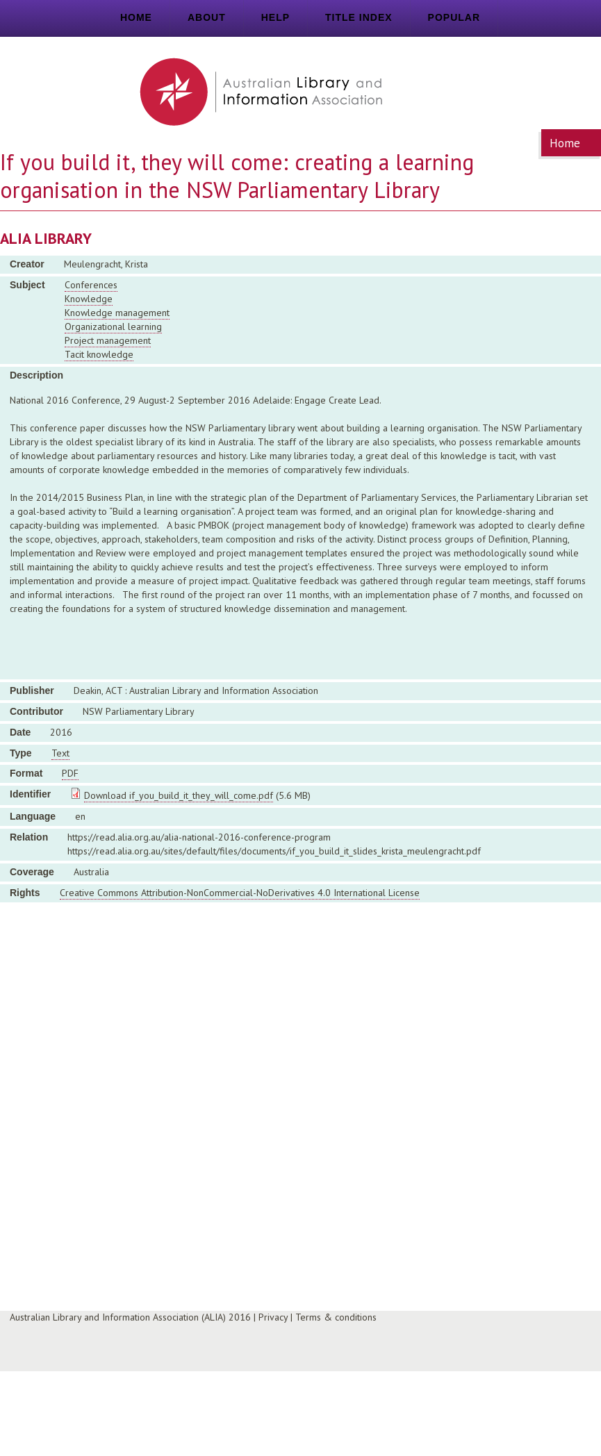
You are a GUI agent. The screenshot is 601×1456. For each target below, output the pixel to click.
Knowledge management (117, 312)
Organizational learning (113, 326)
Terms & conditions (336, 1317)
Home (136, 17)
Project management (108, 340)
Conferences (91, 285)
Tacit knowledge (99, 354)
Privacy (273, 1317)
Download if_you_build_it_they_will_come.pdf (178, 795)
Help (275, 17)
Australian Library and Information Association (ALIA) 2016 (130, 1317)
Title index (359, 17)
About (207, 17)
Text (60, 753)
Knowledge (89, 298)
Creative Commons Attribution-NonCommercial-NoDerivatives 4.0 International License (240, 892)
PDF (70, 773)
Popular (454, 17)
